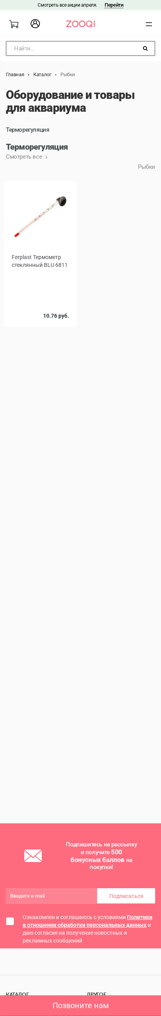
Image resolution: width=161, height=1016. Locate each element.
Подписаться (126, 896)
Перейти (114, 5)
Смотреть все (24, 156)
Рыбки (146, 166)
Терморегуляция (27, 129)
